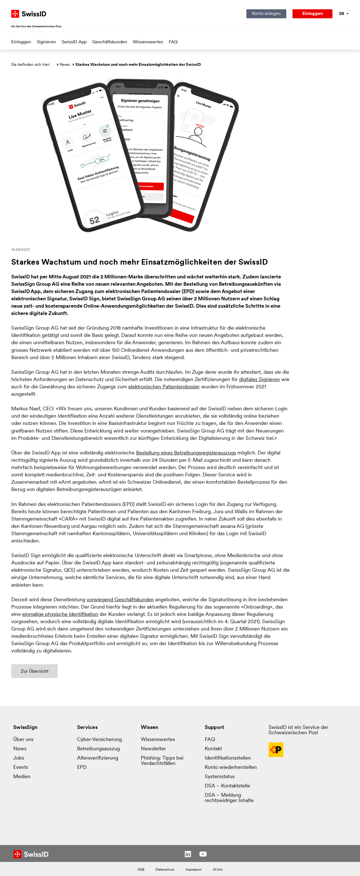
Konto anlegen (266, 14)
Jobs (18, 758)
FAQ (173, 42)
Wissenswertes (148, 42)
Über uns (23, 739)
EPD (82, 767)
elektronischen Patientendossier (164, 387)
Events (20, 767)
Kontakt (213, 749)
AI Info (218, 870)
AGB (141, 870)
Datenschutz (165, 870)
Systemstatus (220, 777)
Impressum (194, 870)
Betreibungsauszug (98, 749)
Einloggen (21, 42)
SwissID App (74, 42)
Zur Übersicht (34, 671)
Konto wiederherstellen (231, 767)
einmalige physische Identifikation (60, 614)
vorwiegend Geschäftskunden (120, 600)
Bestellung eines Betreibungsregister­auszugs (186, 453)
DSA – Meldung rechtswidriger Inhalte (229, 798)
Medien (21, 777)
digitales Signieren (259, 379)
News (65, 65)
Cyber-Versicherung (99, 739)
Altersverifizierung (97, 758)
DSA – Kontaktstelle (227, 786)
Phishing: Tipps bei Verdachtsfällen (162, 761)
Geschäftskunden (109, 42)
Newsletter (153, 749)
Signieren (46, 42)
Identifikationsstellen (228, 758)
